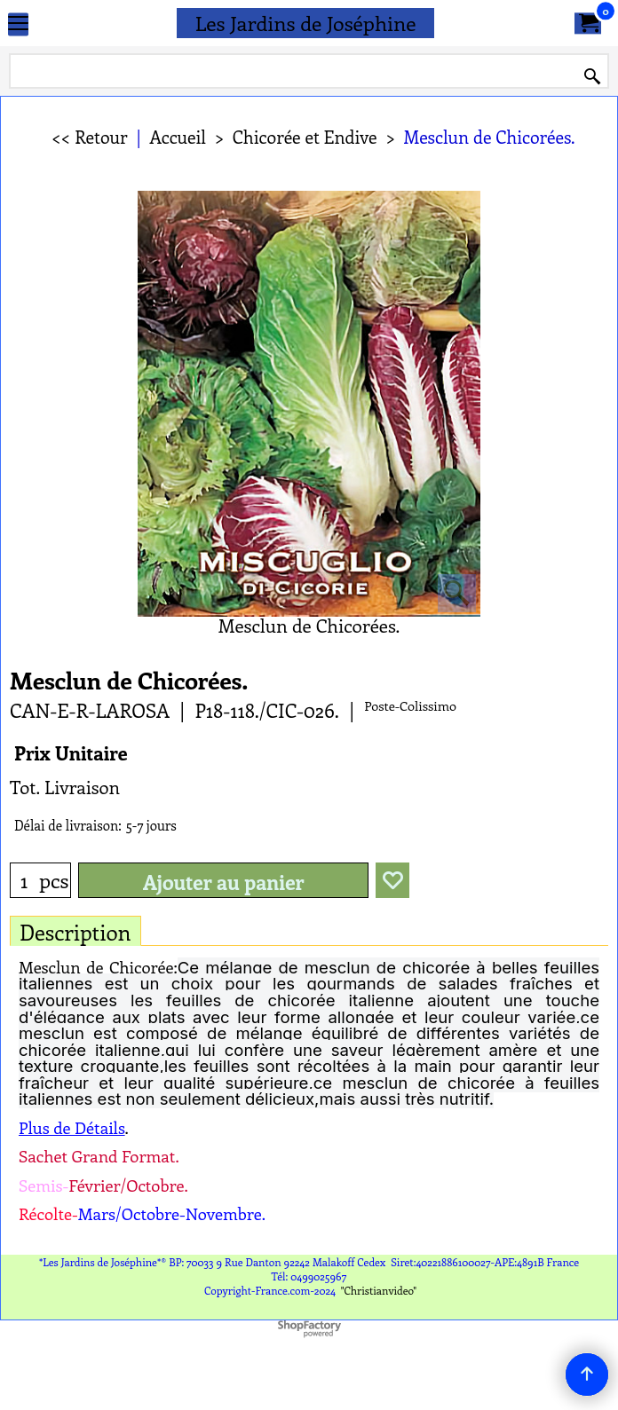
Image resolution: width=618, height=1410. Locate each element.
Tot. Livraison (65, 787)
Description (75, 932)
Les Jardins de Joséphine (305, 22)
